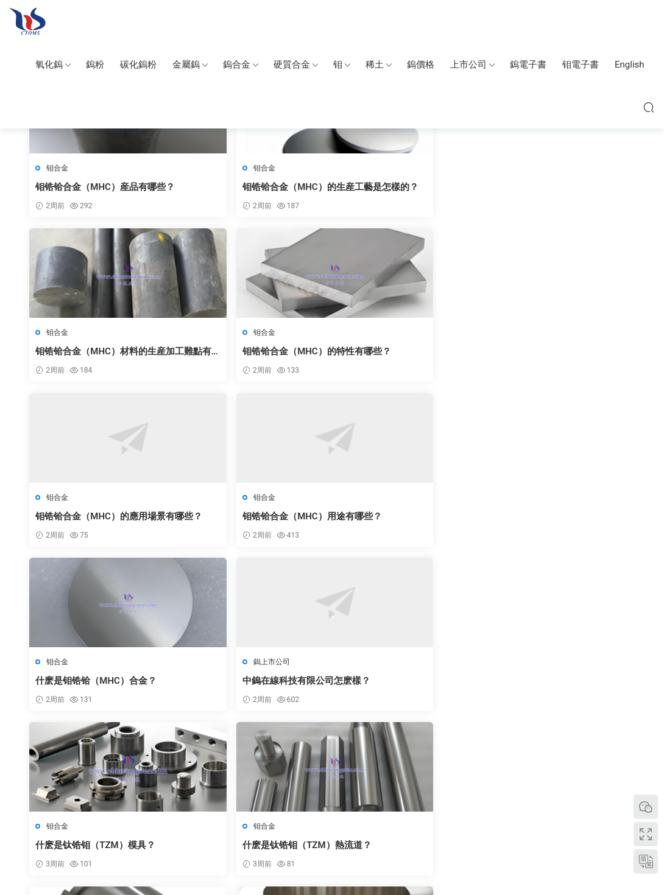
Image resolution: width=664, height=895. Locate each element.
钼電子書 (580, 64)
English (630, 64)
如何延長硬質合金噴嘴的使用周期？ (408, 684)
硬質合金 (292, 64)
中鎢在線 (126, 813)
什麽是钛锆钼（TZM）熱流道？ (255, 518)
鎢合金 (236, 64)
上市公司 (468, 64)
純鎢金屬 (232, 813)
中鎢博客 (464, 813)
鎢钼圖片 (196, 813)
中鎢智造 (161, 813)
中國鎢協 (500, 813)
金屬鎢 (186, 64)
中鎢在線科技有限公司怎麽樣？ (562, 352)
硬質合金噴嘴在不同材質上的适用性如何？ (562, 684)
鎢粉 (95, 64)
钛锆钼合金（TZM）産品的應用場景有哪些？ (562, 518)
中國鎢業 (90, 813)
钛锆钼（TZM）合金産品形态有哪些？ (101, 684)
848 (359, 747)
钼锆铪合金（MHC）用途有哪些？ (251, 353)
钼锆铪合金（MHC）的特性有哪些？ (559, 187)
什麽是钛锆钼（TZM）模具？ (96, 518)
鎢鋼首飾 (366, 813)
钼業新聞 (535, 813)
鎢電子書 (528, 64)
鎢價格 (420, 64)
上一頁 (217, 747)
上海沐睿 (570, 813)
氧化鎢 (49, 64)
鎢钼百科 (27, 21)
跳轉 (454, 747)
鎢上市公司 (527, 333)
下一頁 (393, 747)
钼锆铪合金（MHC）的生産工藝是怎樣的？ (251, 187)
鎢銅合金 (401, 813)
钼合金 (58, 168)
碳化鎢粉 (138, 64)
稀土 (375, 64)
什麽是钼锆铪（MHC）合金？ (404, 352)
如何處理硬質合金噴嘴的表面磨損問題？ (255, 684)
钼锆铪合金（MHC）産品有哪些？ (97, 187)
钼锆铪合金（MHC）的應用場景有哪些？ (97, 353)
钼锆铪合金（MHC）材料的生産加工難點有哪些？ (404, 187)
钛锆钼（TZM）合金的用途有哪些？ (408, 518)
